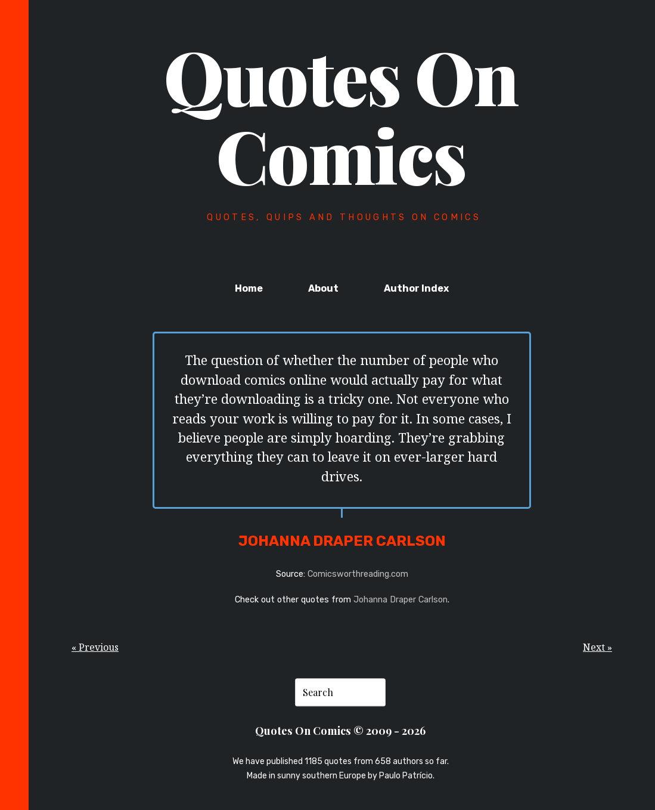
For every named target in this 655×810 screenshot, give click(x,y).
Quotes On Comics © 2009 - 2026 (340, 731)
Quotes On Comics (341, 115)
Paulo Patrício (406, 776)
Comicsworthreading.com (358, 574)
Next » (597, 647)
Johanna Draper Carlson (400, 600)
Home (249, 288)
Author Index (416, 288)
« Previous (95, 647)
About (323, 288)
